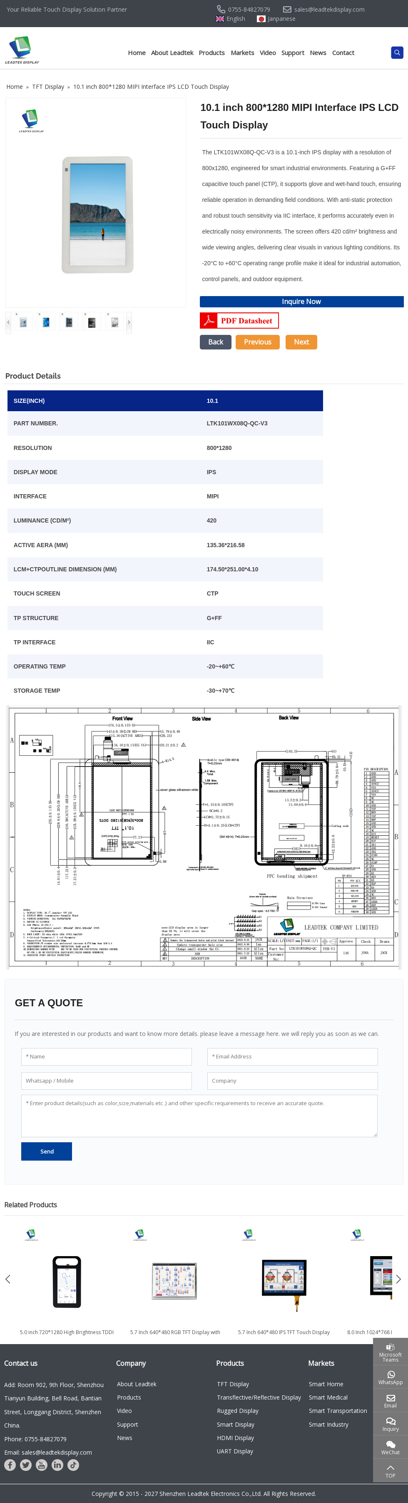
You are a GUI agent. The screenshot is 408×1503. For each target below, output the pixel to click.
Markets (242, 52)
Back (215, 342)
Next (301, 342)
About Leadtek (172, 52)
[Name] (106, 1057)
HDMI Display (235, 1438)
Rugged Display (238, 1411)
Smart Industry (328, 1424)
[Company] (292, 1081)
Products (212, 52)
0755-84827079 (249, 10)
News (318, 52)
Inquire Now (301, 301)
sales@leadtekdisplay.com (329, 10)
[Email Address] (292, 1057)
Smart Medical (328, 1397)
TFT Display (233, 1384)
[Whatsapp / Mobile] (106, 1081)
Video (268, 52)
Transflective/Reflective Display (259, 1397)
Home (137, 52)
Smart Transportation (338, 1411)
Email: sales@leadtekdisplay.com (48, 1452)
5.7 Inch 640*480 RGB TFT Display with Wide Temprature (175, 1335)
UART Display (235, 1451)
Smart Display (235, 1424)
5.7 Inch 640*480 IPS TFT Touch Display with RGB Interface (284, 1335)
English (235, 19)
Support (292, 52)
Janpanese (282, 19)
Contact (343, 52)
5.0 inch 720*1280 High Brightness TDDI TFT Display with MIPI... (67, 1335)
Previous (257, 342)
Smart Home (326, 1384)
